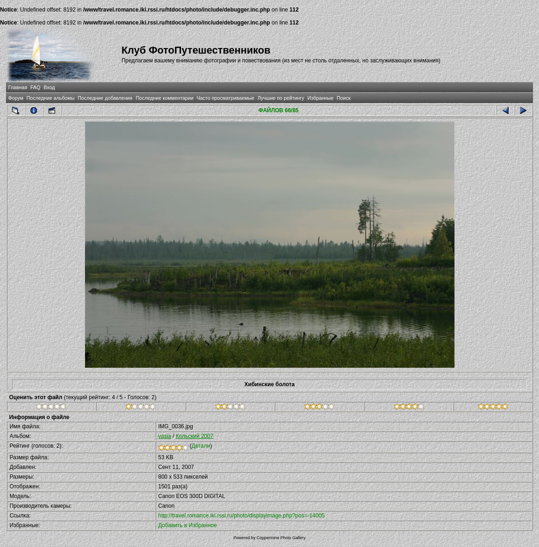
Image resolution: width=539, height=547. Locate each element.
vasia (164, 436)
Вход (49, 87)
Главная (17, 87)
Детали (201, 446)
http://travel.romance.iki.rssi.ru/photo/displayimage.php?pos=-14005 (241, 515)
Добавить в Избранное (187, 525)
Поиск (344, 98)
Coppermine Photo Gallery (280, 537)
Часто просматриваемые (225, 98)
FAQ (35, 87)
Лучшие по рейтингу (281, 98)
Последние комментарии (165, 98)
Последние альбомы (50, 98)
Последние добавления (105, 98)
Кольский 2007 (194, 436)
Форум (16, 98)
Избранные (320, 98)
